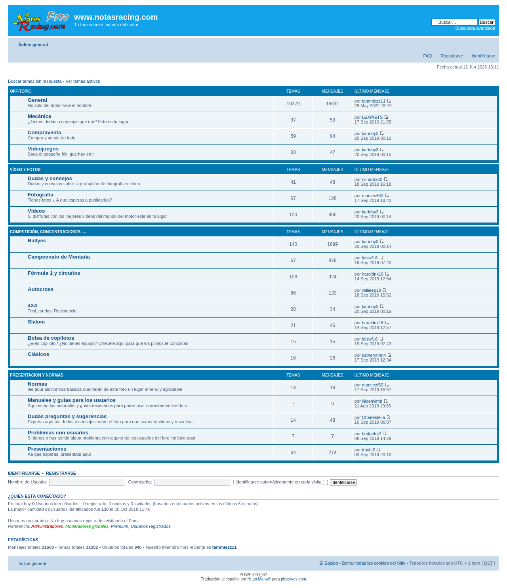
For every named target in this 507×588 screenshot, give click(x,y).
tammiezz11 (373, 101)
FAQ (427, 55)
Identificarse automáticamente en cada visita (282, 482)
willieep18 (371, 290)
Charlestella (373, 417)
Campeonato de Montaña (59, 257)
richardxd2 (372, 179)
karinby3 (370, 133)
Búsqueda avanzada (475, 28)
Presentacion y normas (36, 375)
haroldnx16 (372, 274)
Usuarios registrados (151, 526)
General (37, 100)
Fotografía (40, 195)
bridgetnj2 (371, 433)
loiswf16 (370, 257)
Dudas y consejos (50, 178)
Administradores (47, 526)
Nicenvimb (372, 401)
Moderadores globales (87, 526)
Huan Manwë (259, 579)
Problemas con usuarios (58, 433)
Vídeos (36, 211)
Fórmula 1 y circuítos (54, 273)
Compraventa (44, 132)
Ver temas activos (83, 81)
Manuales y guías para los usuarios (72, 400)
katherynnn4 (374, 355)
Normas (37, 384)
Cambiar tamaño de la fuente (489, 43)
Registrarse (451, 55)
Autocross (40, 289)
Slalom (36, 322)
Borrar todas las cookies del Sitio (373, 563)
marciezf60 (372, 195)
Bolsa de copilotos (51, 338)
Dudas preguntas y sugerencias (67, 416)
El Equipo (328, 563)
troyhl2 (368, 449)
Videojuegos (43, 149)
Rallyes (37, 241)
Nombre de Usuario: (27, 482)
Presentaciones (47, 449)
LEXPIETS (372, 117)
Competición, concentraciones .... (48, 232)
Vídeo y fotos (25, 169)
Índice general (33, 44)
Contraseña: (140, 482)
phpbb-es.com (293, 579)
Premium (119, 526)
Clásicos (38, 354)
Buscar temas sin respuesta (35, 81)
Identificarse (483, 55)
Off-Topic (20, 91)
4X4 (32, 305)
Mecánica (39, 116)
